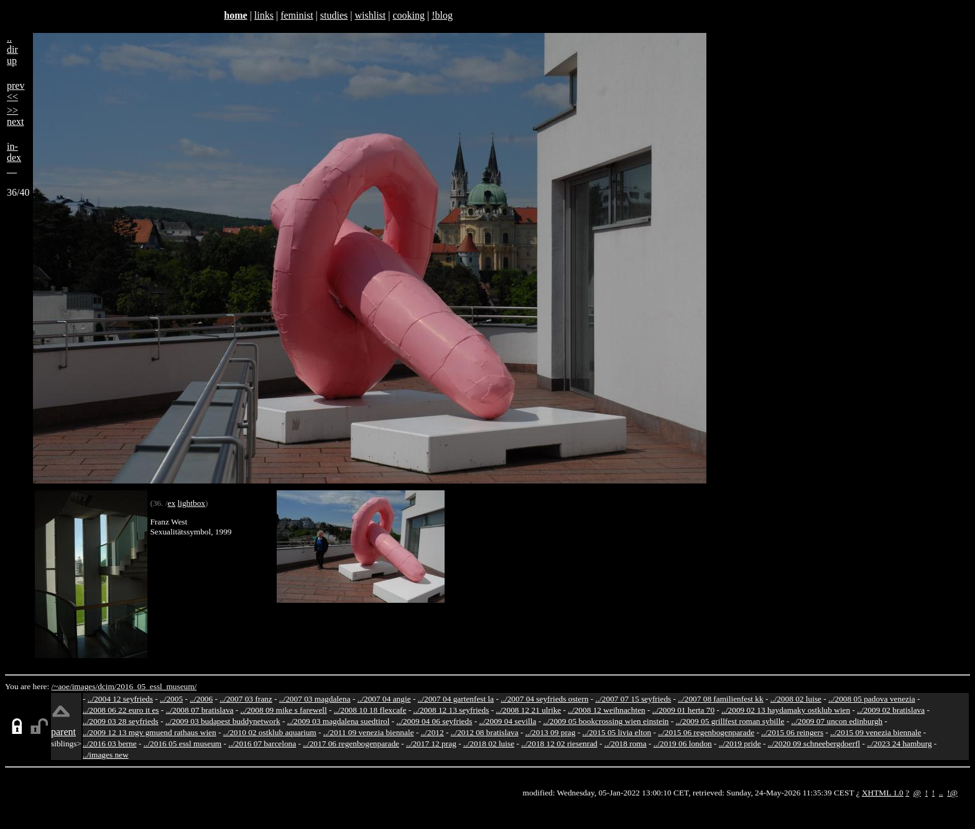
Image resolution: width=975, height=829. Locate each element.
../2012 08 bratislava (485, 732)
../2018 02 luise (488, 743)
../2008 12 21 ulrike (528, 710)
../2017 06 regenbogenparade (351, 743)
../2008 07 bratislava (200, 710)
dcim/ (107, 686)
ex (172, 503)
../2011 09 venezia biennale (368, 732)
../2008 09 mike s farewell (284, 710)
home (235, 15)
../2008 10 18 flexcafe (370, 710)
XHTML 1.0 (882, 792)
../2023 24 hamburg (899, 743)
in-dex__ (14, 157)
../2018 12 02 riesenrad (559, 743)
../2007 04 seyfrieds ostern (544, 698)
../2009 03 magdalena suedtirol (338, 721)
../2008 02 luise (795, 698)
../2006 (201, 698)
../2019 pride (740, 743)
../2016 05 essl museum (183, 743)
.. (941, 792)
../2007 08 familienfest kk (720, 698)
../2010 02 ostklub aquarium (270, 732)
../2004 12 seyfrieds (120, 698)
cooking (408, 15)
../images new (106, 754)
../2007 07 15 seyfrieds (633, 698)
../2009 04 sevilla (507, 721)
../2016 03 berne (110, 743)
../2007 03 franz (245, 698)
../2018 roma (625, 743)
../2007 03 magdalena (315, 698)
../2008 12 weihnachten (606, 710)
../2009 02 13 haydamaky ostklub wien (785, 710)
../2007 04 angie (384, 698)
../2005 (171, 698)
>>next (15, 116)
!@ (952, 792)
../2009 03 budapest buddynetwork (222, 721)
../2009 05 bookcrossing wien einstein (605, 721)
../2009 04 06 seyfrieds (435, 721)
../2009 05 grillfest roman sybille (730, 721)
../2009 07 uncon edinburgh (836, 721)
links (264, 15)
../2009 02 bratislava (891, 710)
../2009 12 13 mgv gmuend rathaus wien (149, 732)
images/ (85, 686)
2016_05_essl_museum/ (156, 686)
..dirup (12, 49)
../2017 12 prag (431, 743)
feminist (296, 15)
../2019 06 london (683, 743)
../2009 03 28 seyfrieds (121, 721)
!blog (442, 15)
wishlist (370, 15)
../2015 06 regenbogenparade (706, 732)
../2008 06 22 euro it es (121, 710)
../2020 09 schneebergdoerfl (814, 743)
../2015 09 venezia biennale (875, 732)
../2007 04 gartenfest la (456, 698)
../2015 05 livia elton (617, 732)
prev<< (15, 91)
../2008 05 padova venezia (871, 698)
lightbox (191, 503)
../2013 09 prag (550, 732)
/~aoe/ (62, 686)
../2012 (432, 732)
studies (334, 15)
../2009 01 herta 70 (683, 710)
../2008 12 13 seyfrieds (451, 710)
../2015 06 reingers (792, 732)
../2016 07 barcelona (262, 743)
